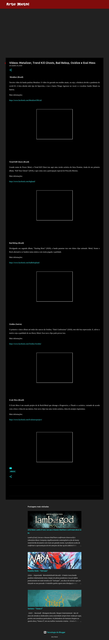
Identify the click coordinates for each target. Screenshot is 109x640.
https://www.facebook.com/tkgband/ (22, 181)
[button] (10, 70)
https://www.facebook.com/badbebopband (24, 263)
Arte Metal (17, 4)
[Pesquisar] (32, 4)
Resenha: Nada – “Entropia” (38, 571)
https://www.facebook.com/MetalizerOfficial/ (25, 100)
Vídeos (12, 471)
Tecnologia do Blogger (54, 632)
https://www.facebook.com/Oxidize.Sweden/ (25, 344)
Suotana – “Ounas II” (35, 609)
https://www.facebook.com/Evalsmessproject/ (25, 420)
